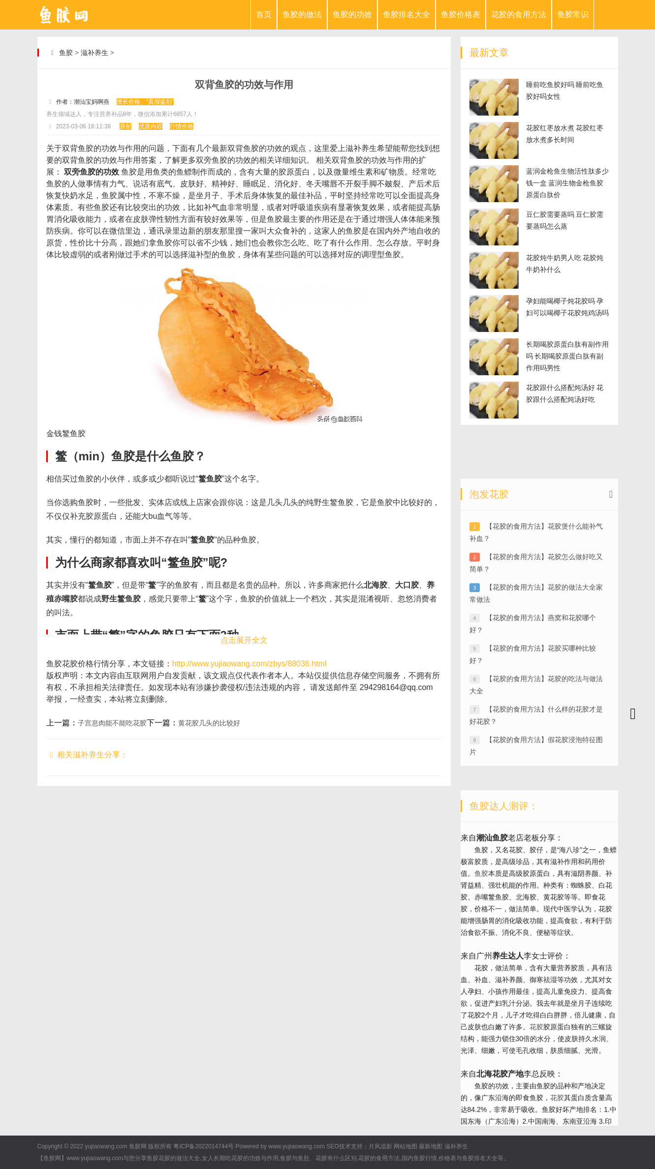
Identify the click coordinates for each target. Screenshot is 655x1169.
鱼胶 (66, 53)
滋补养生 (94, 53)
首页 (264, 14)
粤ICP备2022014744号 (203, 1146)
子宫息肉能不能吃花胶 (112, 723)
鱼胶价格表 (460, 14)
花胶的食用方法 (518, 14)
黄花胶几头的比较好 (209, 723)
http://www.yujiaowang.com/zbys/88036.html (249, 663)
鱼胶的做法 (302, 14)
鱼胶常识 (573, 14)
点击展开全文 (244, 640)
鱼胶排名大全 (406, 14)
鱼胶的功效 (352, 14)
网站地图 (405, 1146)
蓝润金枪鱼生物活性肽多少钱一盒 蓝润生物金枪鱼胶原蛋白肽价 (567, 183)
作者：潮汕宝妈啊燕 (82, 101)
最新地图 (430, 1146)
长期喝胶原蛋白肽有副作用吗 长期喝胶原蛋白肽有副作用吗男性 (567, 356)
